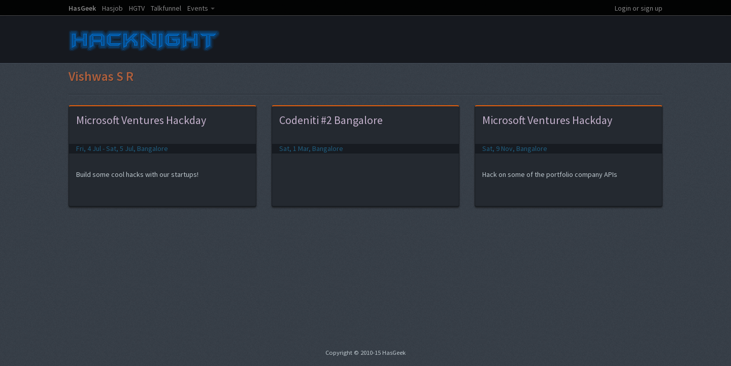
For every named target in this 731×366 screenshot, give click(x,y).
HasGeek (82, 8)
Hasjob (112, 8)
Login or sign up (638, 8)
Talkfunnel (166, 8)
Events (197, 8)
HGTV (137, 8)
